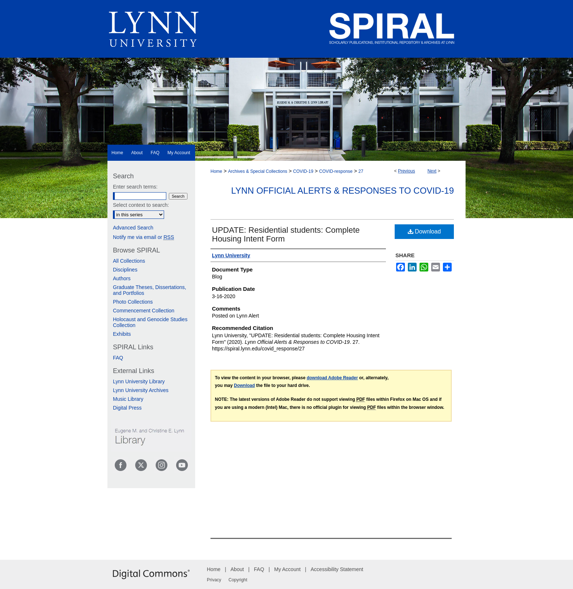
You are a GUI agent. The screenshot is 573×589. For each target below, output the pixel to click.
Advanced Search (133, 228)
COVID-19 (303, 171)
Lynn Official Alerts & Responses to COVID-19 (342, 190)
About (237, 569)
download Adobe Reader (332, 377)
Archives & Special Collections (257, 171)
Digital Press (127, 408)
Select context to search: (141, 205)
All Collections (129, 261)
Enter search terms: (135, 187)
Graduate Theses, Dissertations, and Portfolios (149, 290)
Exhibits (122, 334)
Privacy (214, 579)
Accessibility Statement (337, 569)
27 (360, 171)
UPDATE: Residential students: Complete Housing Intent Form (286, 234)
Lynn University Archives (140, 390)
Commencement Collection (143, 311)
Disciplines (125, 270)
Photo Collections (133, 302)
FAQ (118, 358)
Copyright (237, 579)
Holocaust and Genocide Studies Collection (150, 322)
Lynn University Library (139, 381)
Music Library (128, 399)
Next (432, 171)
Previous (406, 171)
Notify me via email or (143, 237)
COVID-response (335, 171)
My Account (287, 569)
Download (424, 231)
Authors (121, 278)
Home (216, 171)
